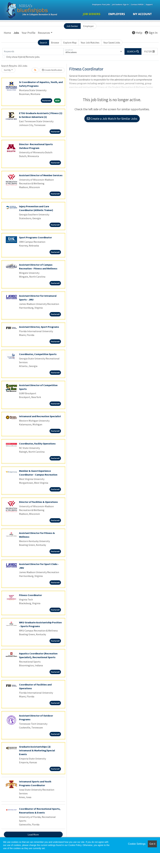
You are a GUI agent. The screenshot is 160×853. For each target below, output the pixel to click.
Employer (88, 26)
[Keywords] (32, 51)
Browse (55, 42)
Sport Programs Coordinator (35, 237)
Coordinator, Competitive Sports (38, 354)
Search (43, 42)
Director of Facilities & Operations (38, 501)
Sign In (151, 33)
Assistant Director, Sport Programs (39, 326)
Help (137, 33)
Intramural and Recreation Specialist (40, 416)
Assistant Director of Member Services (40, 175)
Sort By (7, 70)
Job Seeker (72, 26)
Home (7, 33)
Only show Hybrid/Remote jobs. (23, 56)
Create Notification (52, 70)
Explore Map (70, 42)
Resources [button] (44, 33)
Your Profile (28, 33)
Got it (152, 843)
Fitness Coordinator (30, 595)
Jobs (16, 33)
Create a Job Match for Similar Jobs (112, 118)
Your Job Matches (90, 42)
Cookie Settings (136, 843)
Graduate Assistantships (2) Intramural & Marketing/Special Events (37, 750)
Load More (33, 834)
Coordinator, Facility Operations (37, 443)
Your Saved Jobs (111, 42)
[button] (150, 51)
